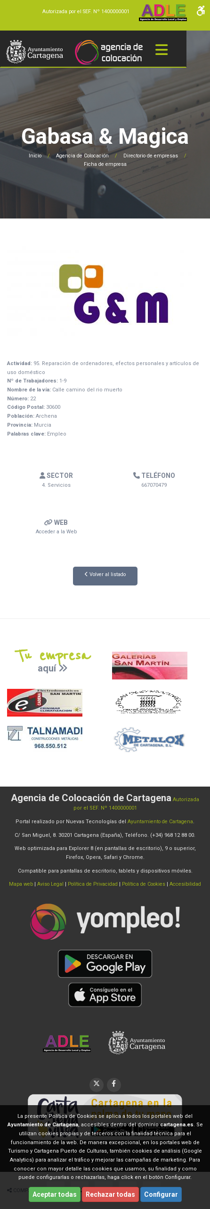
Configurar (161, 1194)
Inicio (29, 156)
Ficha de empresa (105, 164)
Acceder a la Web (56, 532)
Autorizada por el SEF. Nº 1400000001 (83, 11)
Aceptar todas (54, 1194)
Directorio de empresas (154, 156)
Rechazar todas (110, 1194)
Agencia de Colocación (80, 156)
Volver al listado (105, 574)
